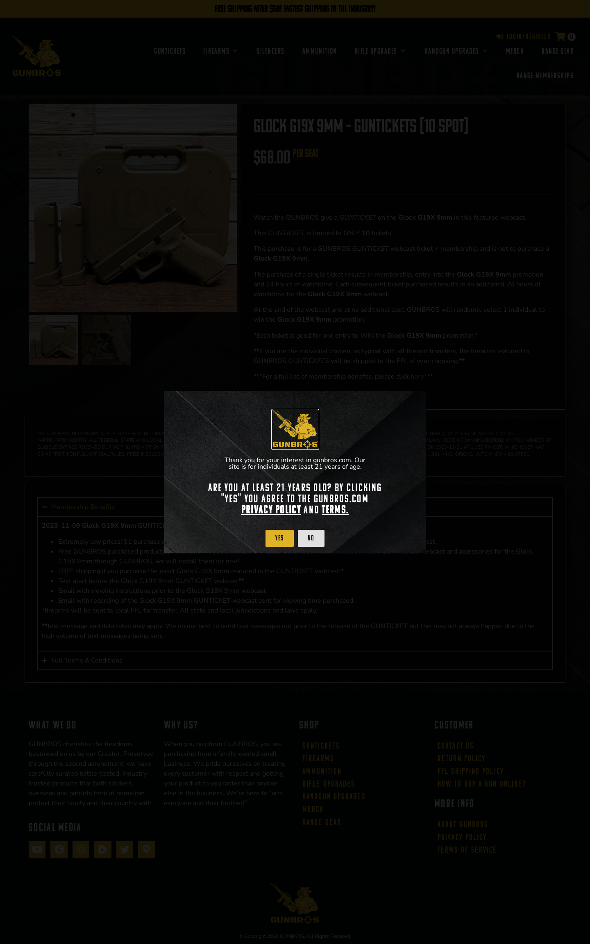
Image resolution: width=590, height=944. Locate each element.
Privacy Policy (271, 509)
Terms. (335, 509)
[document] (295, 472)
